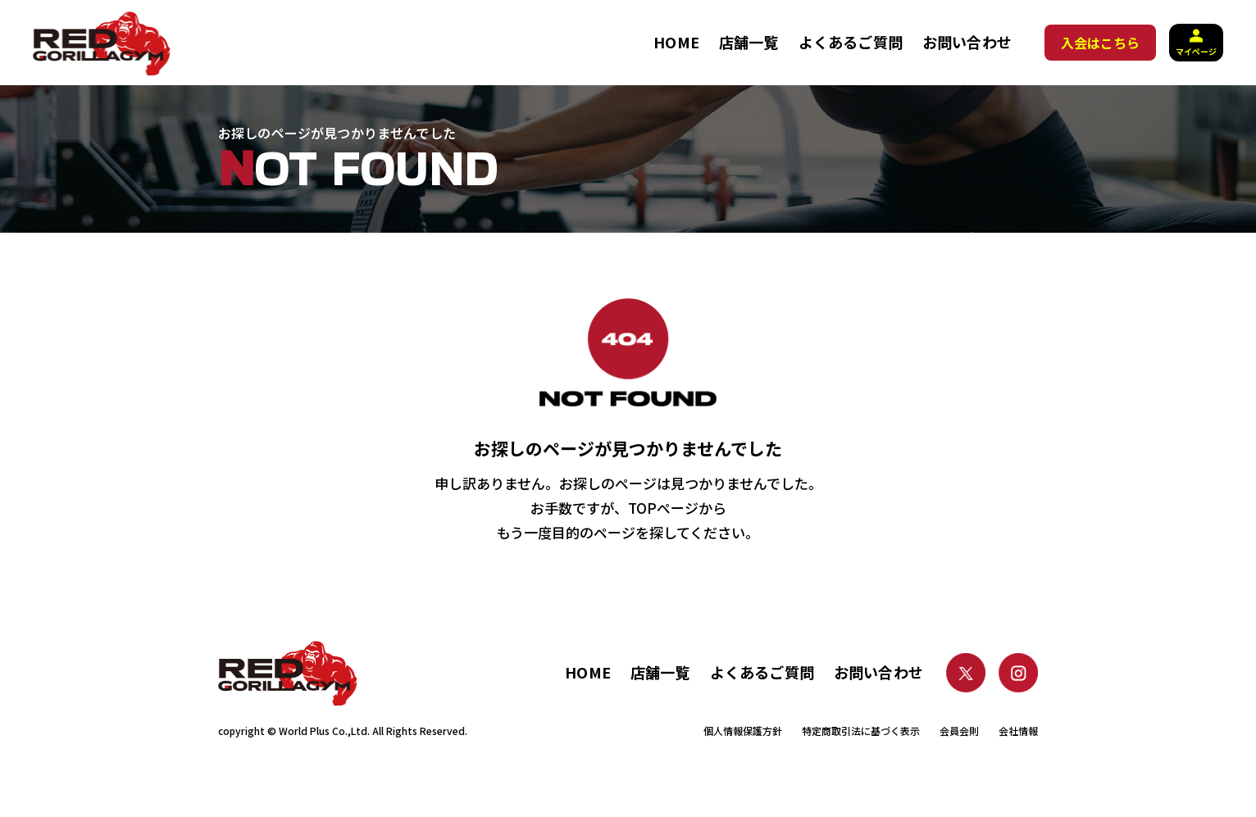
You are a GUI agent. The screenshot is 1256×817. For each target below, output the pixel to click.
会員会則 (959, 731)
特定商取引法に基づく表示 (861, 731)
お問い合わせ (967, 41)
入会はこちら (1100, 42)
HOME (676, 41)
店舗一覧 (749, 41)
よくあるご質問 (851, 41)
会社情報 (1018, 731)
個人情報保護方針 (742, 731)
